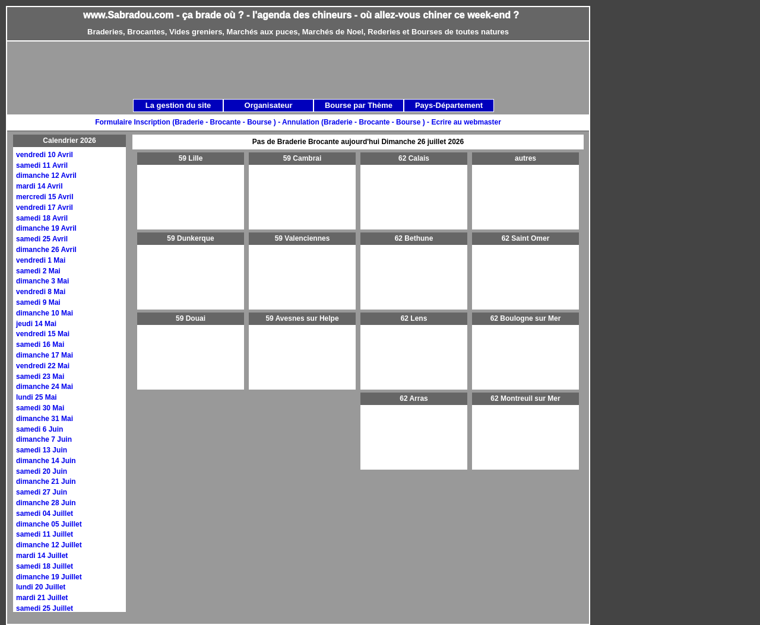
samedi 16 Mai (40, 344)
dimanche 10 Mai (44, 313)
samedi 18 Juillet (44, 566)
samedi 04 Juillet (44, 513)
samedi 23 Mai (40, 376)
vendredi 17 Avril (44, 207)
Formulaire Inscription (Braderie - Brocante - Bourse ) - (188, 122)
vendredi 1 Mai (40, 260)
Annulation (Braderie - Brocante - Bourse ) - (356, 122)
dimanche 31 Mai (44, 418)
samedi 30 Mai (40, 408)
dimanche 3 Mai (42, 281)
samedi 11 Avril (42, 165)
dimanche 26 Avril (46, 249)
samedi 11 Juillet (44, 534)
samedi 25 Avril (42, 239)
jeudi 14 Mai (36, 324)
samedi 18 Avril (42, 218)
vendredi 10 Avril (44, 155)
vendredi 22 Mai (42, 366)
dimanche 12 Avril (46, 175)
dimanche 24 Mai (44, 386)
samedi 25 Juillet (44, 608)
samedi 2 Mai (38, 271)
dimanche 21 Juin (46, 481)
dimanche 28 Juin (46, 503)
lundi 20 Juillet (40, 587)
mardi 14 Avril (39, 186)
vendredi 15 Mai (42, 334)
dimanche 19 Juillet (49, 577)
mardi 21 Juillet (42, 598)
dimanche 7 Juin (44, 439)
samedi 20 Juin (41, 471)
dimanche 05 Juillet (49, 524)
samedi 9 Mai (38, 302)
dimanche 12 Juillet (49, 545)
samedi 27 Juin (41, 492)
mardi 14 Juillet (42, 555)
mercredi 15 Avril (45, 197)
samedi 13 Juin (41, 450)
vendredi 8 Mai (40, 292)
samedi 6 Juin (39, 429)
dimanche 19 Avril (46, 228)
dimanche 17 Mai (44, 355)
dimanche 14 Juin (46, 461)
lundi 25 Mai (36, 397)
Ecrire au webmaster (466, 122)
